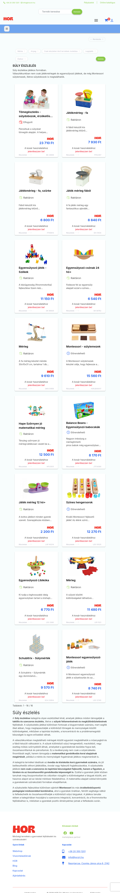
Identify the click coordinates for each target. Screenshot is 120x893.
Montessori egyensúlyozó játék (83, 659)
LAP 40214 (49, 544)
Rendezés (97, 39)
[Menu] (96, 20)
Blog (15, 857)
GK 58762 (97, 311)
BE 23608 (50, 155)
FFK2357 (97, 155)
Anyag (33, 51)
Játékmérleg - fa (77, 112)
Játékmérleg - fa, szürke (35, 190)
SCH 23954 (49, 700)
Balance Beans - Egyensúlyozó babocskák (83, 425)
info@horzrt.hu (29, 3)
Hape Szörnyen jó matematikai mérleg (32, 425)
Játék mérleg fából (78, 190)
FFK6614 (50, 233)
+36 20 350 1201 (12, 3)
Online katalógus (107, 2)
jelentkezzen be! (36, 151)
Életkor (20, 59)
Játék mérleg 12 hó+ (32, 502)
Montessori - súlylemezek (83, 346)
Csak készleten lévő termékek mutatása (61, 51)
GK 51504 (97, 233)
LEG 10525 (97, 544)
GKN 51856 (49, 389)
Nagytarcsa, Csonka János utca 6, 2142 (89, 855)
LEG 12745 (97, 700)
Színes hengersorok (79, 502)
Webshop (17, 842)
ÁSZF (22, 886)
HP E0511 (50, 467)
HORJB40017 (96, 389)
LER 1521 (97, 622)
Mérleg (23, 346)
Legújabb (89, 51)
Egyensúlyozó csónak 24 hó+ (82, 270)
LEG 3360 (50, 622)
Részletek (23, 155)
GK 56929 (50, 311)
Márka (20, 51)
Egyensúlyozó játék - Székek (32, 270)
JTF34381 (97, 467)
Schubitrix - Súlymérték (34, 658)
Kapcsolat (18, 862)
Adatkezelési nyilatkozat (30, 886)
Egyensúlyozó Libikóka (34, 580)
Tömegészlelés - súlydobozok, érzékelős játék (34, 114)
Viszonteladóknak (22, 847)
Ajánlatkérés (19, 867)
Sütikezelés (95, 884)
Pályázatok (89, 2)
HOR (15, 852)
